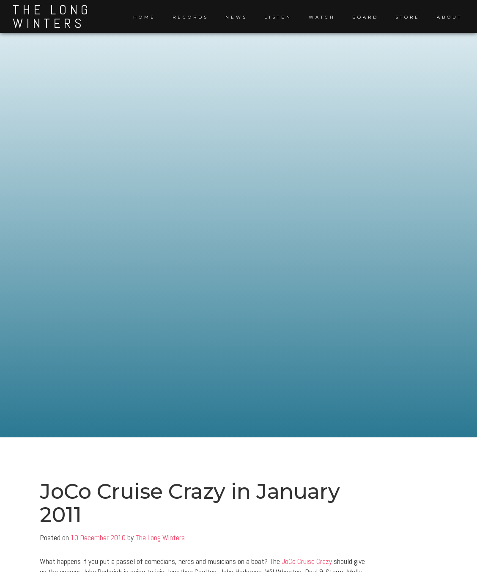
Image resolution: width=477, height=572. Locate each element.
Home (144, 17)
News (236, 17)
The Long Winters (52, 16)
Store (407, 17)
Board (365, 17)
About (449, 17)
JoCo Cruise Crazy (307, 561)
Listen (278, 17)
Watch (322, 17)
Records (190, 17)
